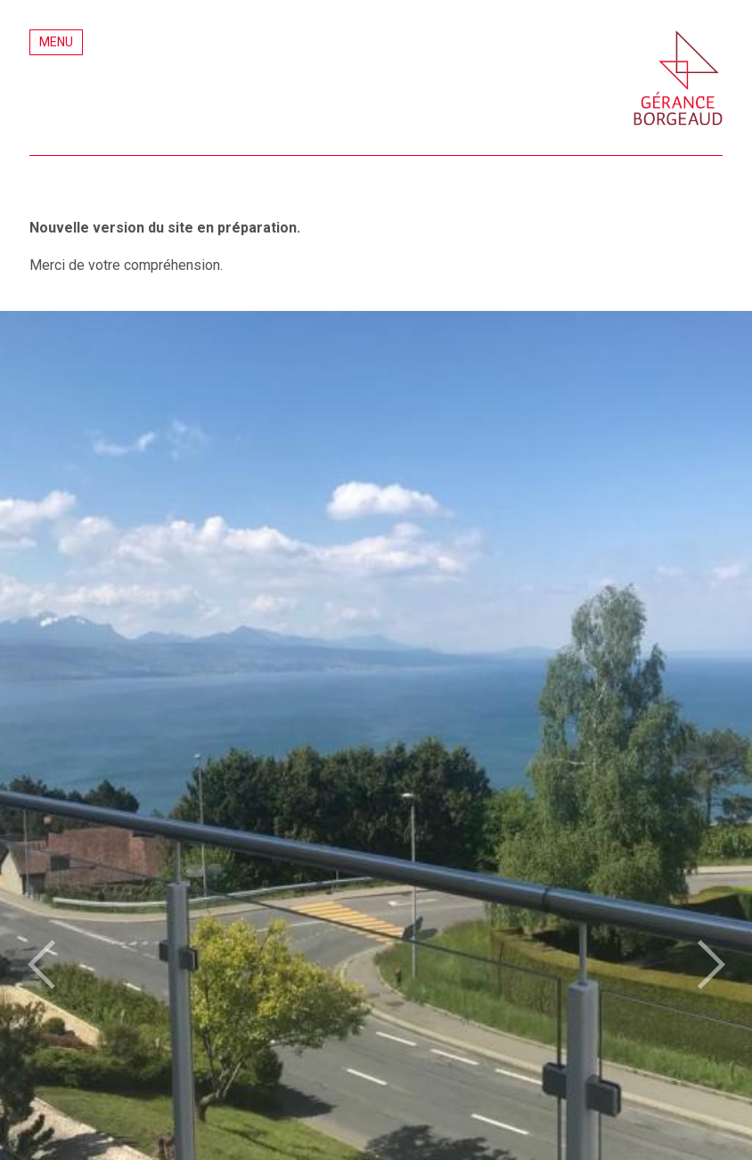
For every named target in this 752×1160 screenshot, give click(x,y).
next (711, 965)
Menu (56, 42)
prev (41, 965)
